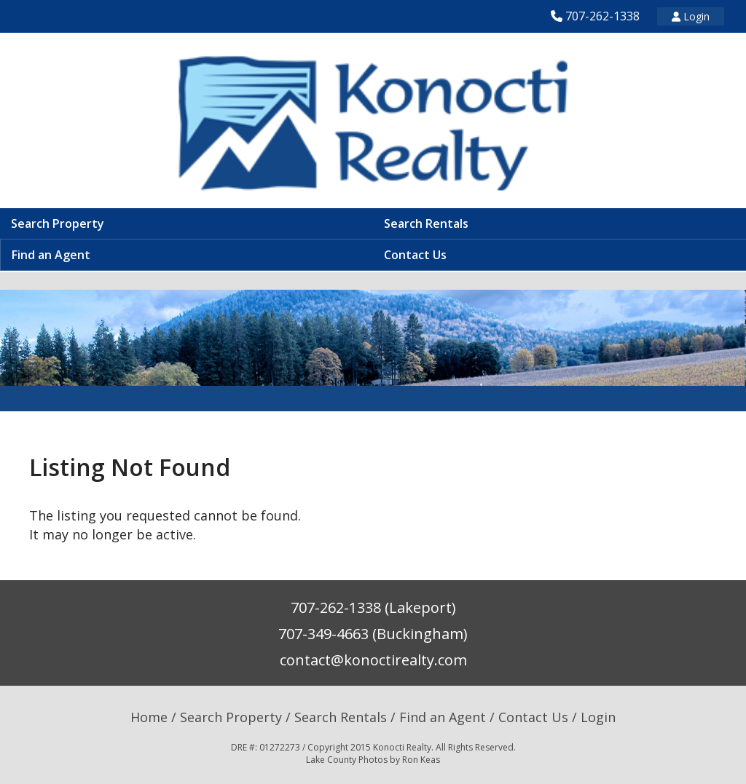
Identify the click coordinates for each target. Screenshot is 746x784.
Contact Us (415, 255)
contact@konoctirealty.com (373, 660)
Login (691, 16)
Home (149, 717)
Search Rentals (426, 223)
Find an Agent (51, 255)
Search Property (57, 223)
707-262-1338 (602, 16)
